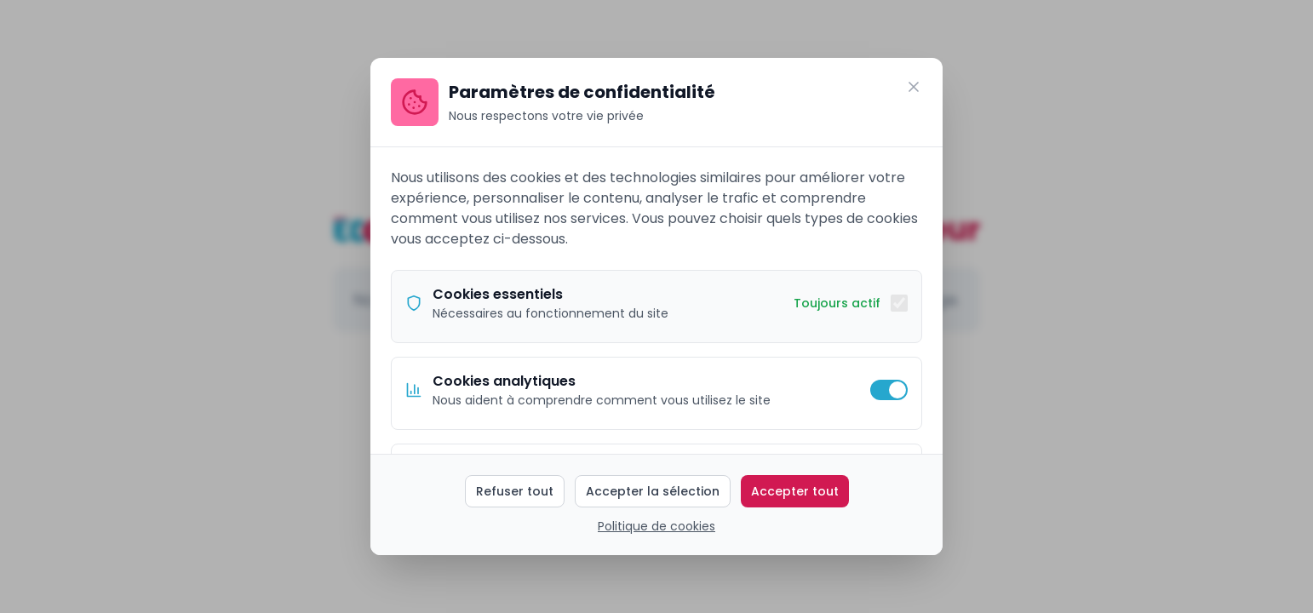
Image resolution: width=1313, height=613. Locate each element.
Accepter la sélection (653, 491)
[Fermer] (913, 87)
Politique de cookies (656, 526)
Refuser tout (514, 491)
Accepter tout (795, 491)
